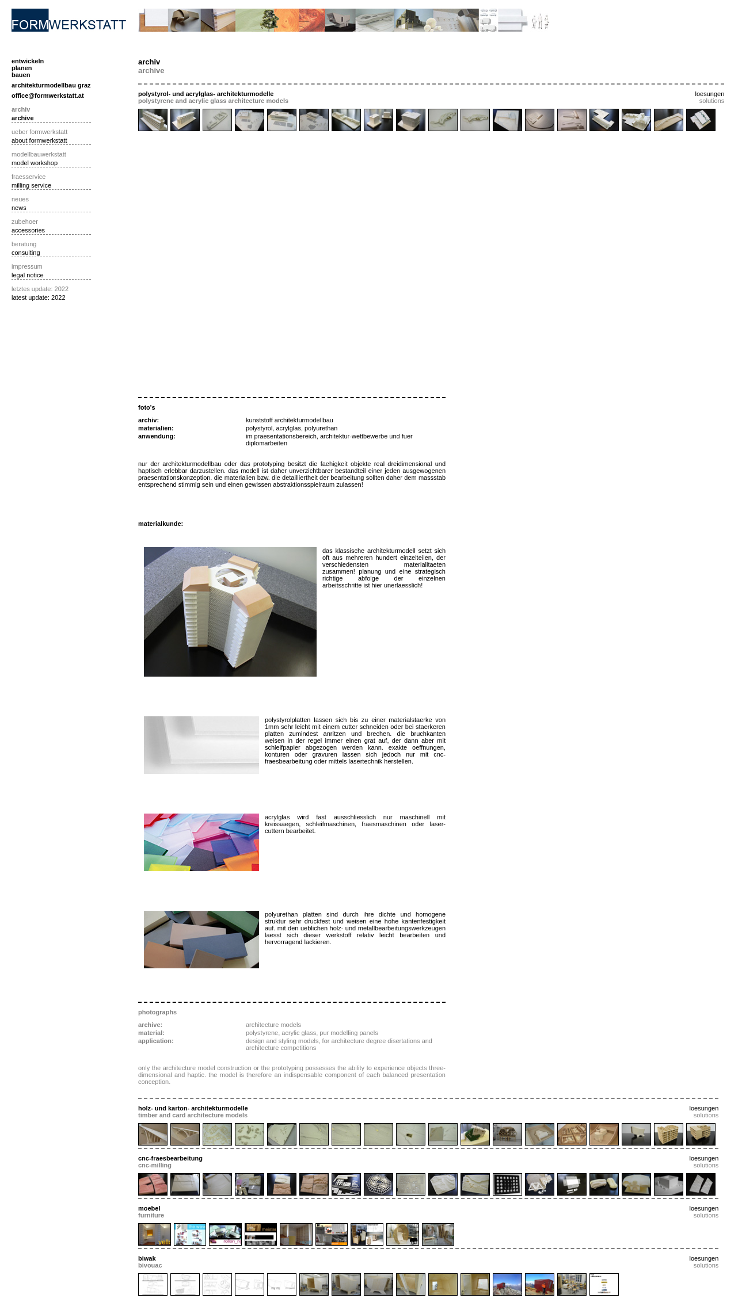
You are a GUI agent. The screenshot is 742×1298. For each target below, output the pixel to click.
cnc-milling (155, 1165)
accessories (28, 230)
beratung (24, 243)
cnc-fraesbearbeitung (170, 1158)
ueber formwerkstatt (39, 131)
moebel (149, 1208)
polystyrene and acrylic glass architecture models (213, 100)
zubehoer (25, 221)
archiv (21, 109)
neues (20, 199)
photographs (157, 1012)
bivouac (150, 1265)
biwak (147, 1258)
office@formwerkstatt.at (48, 95)
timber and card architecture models (193, 1115)
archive (23, 117)
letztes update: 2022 (40, 288)
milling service (31, 185)
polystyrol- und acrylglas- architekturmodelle (205, 93)
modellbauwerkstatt (39, 154)
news (19, 207)
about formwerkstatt (39, 140)
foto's (146, 407)
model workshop (35, 162)
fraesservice (28, 176)
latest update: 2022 (39, 297)
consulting (26, 252)
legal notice (28, 275)
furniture (151, 1215)
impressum (27, 266)
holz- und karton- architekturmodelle (193, 1108)
